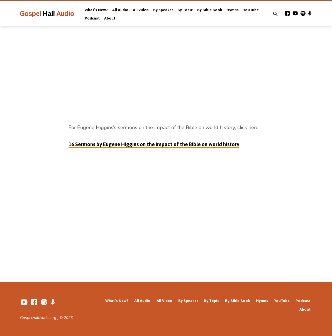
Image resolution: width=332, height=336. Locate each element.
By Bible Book (209, 10)
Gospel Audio (46, 13)
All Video (141, 10)
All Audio (120, 10)
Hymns (232, 10)
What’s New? (96, 10)
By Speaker (163, 10)
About (109, 18)
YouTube (251, 10)
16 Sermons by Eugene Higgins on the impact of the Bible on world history (154, 144)
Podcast (92, 18)
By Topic (185, 10)
